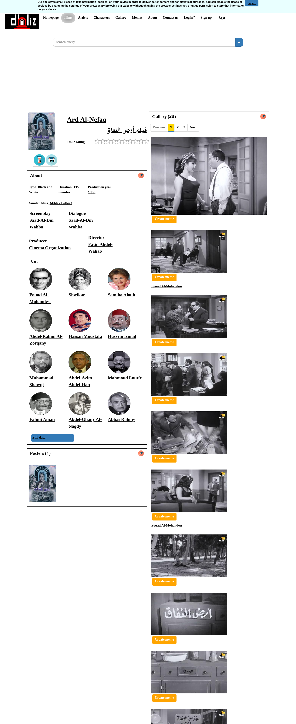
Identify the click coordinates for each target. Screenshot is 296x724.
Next (193, 127)
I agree (252, 3)
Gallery (120, 18)
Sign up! (207, 18)
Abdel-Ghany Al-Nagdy (85, 423)
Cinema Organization (50, 248)
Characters (101, 18)
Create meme (164, 219)
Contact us (170, 18)
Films (68, 18)
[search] (239, 42)
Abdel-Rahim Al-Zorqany (46, 340)
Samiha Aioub (121, 295)
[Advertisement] (148, 82)
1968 (91, 192)
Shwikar (77, 295)
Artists (83, 18)
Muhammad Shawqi (41, 381)
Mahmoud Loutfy (125, 378)
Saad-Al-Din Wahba (41, 224)
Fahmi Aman (42, 420)
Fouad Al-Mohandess (40, 298)
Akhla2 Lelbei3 (61, 203)
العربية (222, 18)
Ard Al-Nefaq (86, 120)
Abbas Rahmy (121, 420)
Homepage (51, 18)
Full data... (40, 438)
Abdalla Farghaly (197, 675)
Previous (159, 127)
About (152, 18)
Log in (189, 18)
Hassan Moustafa (85, 337)
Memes (137, 18)
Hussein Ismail (122, 337)
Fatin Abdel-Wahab (100, 248)
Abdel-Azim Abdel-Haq (80, 381)
